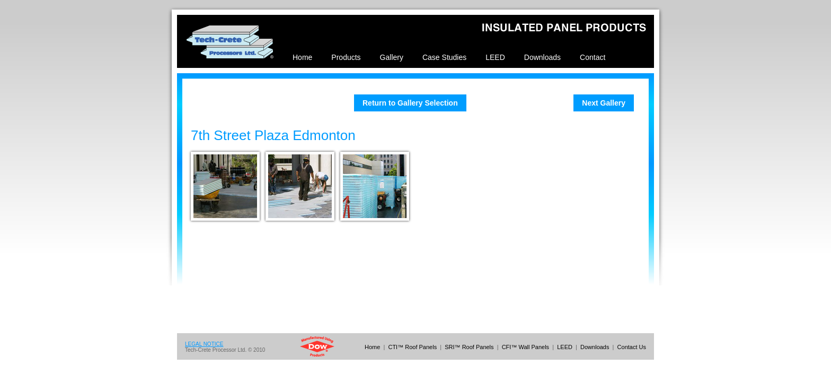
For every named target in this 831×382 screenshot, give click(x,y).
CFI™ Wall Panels (525, 347)
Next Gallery (603, 103)
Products (345, 57)
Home (302, 57)
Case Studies (444, 57)
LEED (495, 57)
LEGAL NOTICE (204, 344)
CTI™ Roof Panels (412, 347)
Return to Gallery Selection (410, 103)
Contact (592, 57)
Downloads (542, 57)
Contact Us (631, 347)
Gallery (391, 57)
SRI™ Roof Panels (469, 347)
